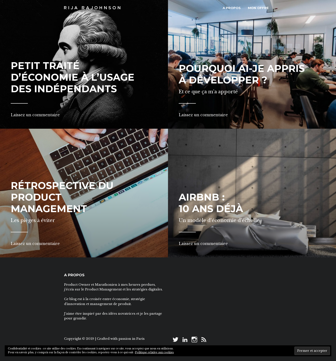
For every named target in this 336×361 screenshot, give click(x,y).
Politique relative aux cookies (154, 352)
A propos (232, 8)
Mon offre (258, 8)
